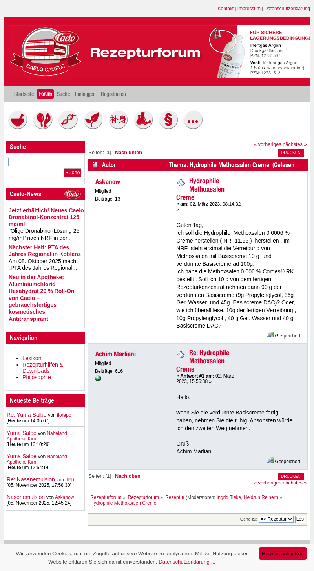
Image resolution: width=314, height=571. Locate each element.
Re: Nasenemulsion (31, 479)
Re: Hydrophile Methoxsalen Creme (202, 360)
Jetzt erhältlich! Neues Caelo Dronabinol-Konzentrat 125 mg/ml (46, 217)
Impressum (249, 8)
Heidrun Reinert (260, 497)
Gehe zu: (248, 519)
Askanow (64, 497)
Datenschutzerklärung (287, 8)
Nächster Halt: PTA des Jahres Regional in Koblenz (45, 251)
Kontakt (226, 8)
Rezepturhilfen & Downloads (42, 367)
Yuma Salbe (22, 433)
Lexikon (32, 358)
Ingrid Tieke (229, 497)
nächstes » (295, 144)
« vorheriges (267, 144)
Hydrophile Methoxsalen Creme (200, 189)
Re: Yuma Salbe (26, 415)
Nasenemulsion (26, 497)
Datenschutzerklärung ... (187, 562)
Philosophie (36, 377)
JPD (69, 480)
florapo (64, 415)
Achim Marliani (115, 354)
